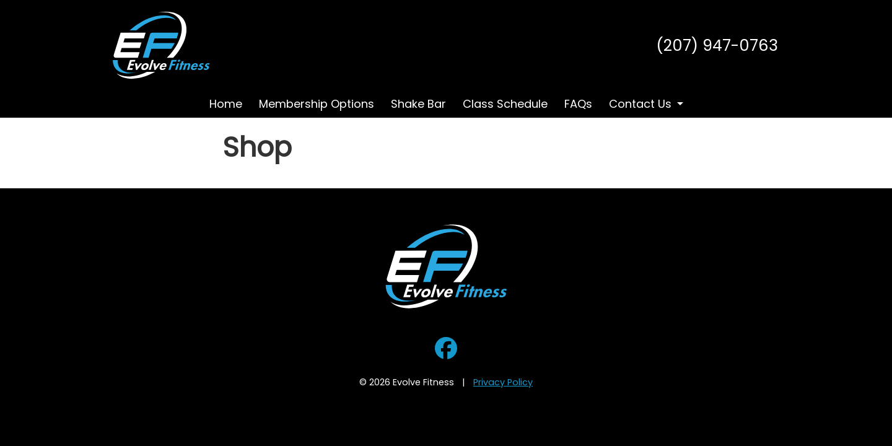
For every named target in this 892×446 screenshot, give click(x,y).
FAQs (578, 104)
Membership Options (316, 104)
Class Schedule (505, 104)
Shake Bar (418, 104)
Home (225, 104)
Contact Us (640, 104)
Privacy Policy (503, 382)
